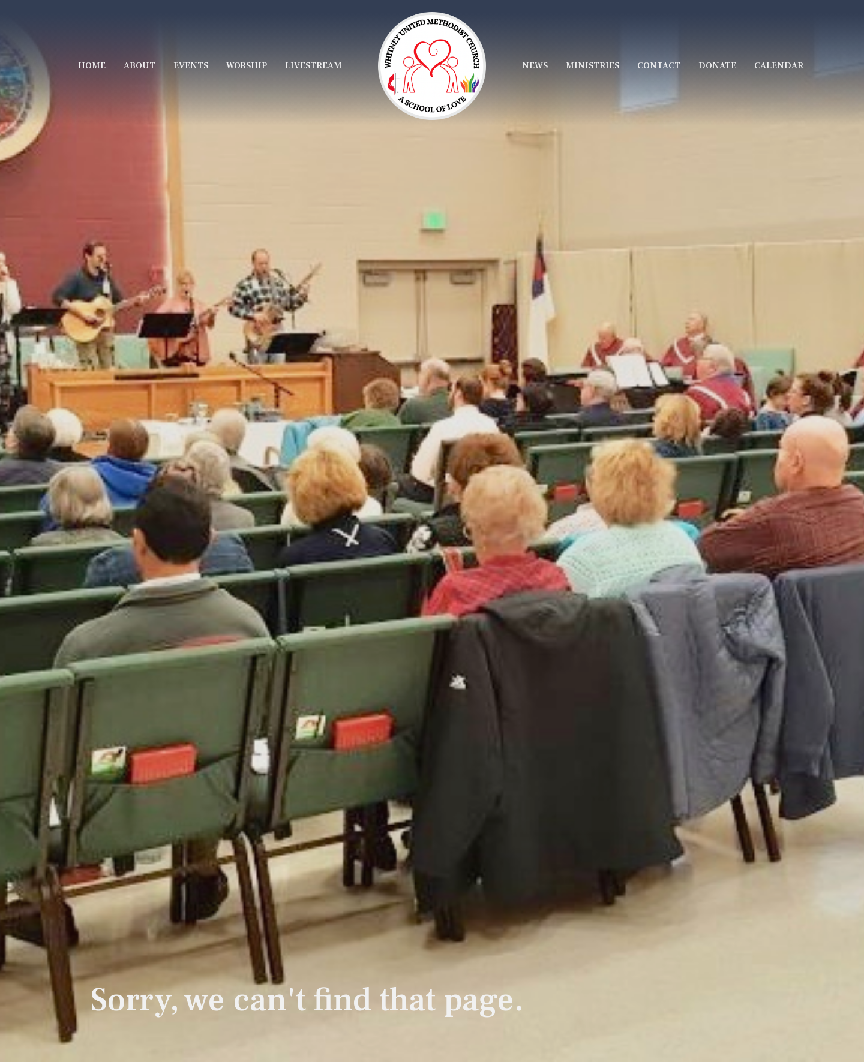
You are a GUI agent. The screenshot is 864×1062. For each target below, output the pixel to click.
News (535, 65)
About (139, 65)
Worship (246, 65)
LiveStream (313, 65)
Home (92, 65)
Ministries (592, 65)
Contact (658, 65)
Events (190, 65)
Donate (717, 65)
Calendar (778, 65)
